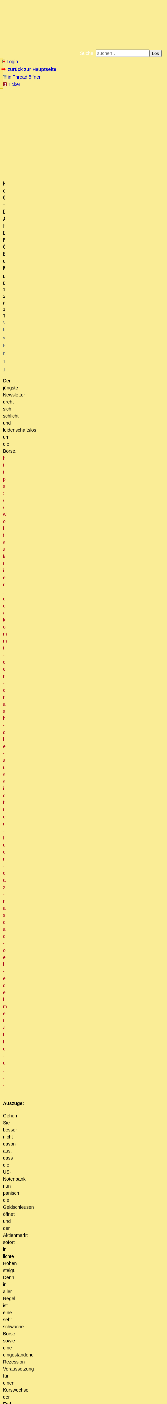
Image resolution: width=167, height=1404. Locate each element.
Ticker (11, 84)
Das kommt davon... (48, 1325)
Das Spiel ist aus (42, 825)
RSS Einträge (15, 1389)
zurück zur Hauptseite (29, 69)
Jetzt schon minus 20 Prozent (46, 800)
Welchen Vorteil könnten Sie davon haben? (73, 1141)
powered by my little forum (14, 1399)
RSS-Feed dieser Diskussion (136, 751)
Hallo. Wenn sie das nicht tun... (48, 1154)
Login (9, 61)
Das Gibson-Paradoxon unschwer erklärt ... (68, 1198)
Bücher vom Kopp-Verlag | (63, 98)
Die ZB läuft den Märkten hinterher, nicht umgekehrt (69, 1179)
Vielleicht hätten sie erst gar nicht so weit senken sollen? (73, 1249)
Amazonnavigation (66, 109)
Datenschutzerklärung (109, 98)
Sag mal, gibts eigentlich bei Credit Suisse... (93, 920)
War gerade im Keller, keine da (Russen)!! (78, 1027)
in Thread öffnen (22, 77)
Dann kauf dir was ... (60, 1046)
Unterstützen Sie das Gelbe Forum (33, 104)
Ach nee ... (40, 1135)
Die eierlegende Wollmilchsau (46, 1230)
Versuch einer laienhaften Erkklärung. (58, 1261)
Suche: (87, 53)
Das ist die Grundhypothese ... (69, 1110)
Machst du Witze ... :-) (75, 939)
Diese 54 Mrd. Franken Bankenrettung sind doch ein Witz (106, 989)
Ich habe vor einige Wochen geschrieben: (54, 1160)
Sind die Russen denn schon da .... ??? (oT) (75, 1015)
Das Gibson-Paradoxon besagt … (55, 1192)
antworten (20, 737)
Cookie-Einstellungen (106, 109)
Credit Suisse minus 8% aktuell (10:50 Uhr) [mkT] (62, 775)
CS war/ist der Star (72, 933)
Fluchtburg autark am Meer (56, 93)
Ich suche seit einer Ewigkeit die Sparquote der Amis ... (80, 1268)
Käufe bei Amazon (93, 104)
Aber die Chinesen (54, 1040)
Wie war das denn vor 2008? (52, 1318)
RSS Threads (39, 1389)
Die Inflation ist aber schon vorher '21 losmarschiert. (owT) (91, 1331)
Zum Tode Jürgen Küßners (108, 93)
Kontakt (59, 1389)
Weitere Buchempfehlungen (140, 104)
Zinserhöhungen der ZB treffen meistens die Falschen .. (68, 1236)
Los (155, 53)
